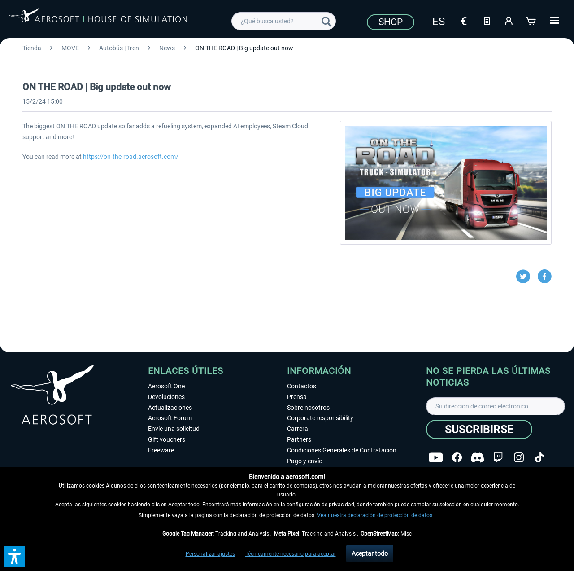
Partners (299, 439)
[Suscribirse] (479, 429)
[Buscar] (326, 21)
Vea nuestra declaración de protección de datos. (375, 515)
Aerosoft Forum (170, 418)
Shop (390, 22)
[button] (14, 556)
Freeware (161, 450)
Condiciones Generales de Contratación (341, 450)
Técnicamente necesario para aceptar (290, 554)
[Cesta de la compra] (531, 20)
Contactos (301, 386)
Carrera (297, 428)
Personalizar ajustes (210, 554)
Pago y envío (304, 461)
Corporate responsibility (320, 418)
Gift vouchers (166, 439)
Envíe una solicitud (174, 428)
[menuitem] (283, 21)
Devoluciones (166, 396)
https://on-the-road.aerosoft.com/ (130, 156)
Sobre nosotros (308, 407)
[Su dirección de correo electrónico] (495, 406)
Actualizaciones (170, 407)
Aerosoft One (166, 386)
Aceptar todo (370, 553)
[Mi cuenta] (509, 20)
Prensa (297, 396)
